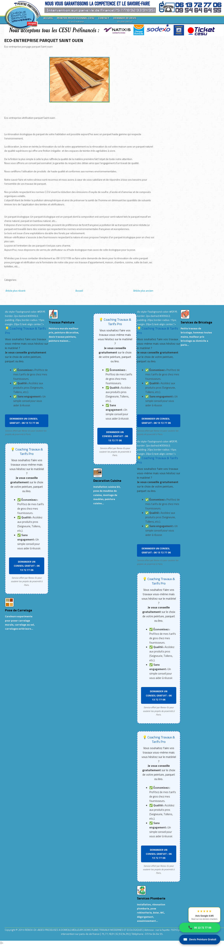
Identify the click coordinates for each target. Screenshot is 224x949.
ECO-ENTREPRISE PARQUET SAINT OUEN (43, 40)
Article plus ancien (143, 291)
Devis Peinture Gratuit (199, 939)
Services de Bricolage (196, 322)
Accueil (79, 291)
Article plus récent (15, 291)
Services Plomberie (151, 898)
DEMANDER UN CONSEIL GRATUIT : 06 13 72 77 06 (24, 421)
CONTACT (104, 18)
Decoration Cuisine (107, 480)
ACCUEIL (48, 18)
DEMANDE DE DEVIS (124, 19)
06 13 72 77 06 (199, 927)
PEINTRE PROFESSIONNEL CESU (75, 19)
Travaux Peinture (61, 322)
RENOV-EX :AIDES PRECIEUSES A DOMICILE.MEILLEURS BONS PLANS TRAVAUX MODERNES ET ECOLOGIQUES (84, 930)
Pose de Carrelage (18, 610)
